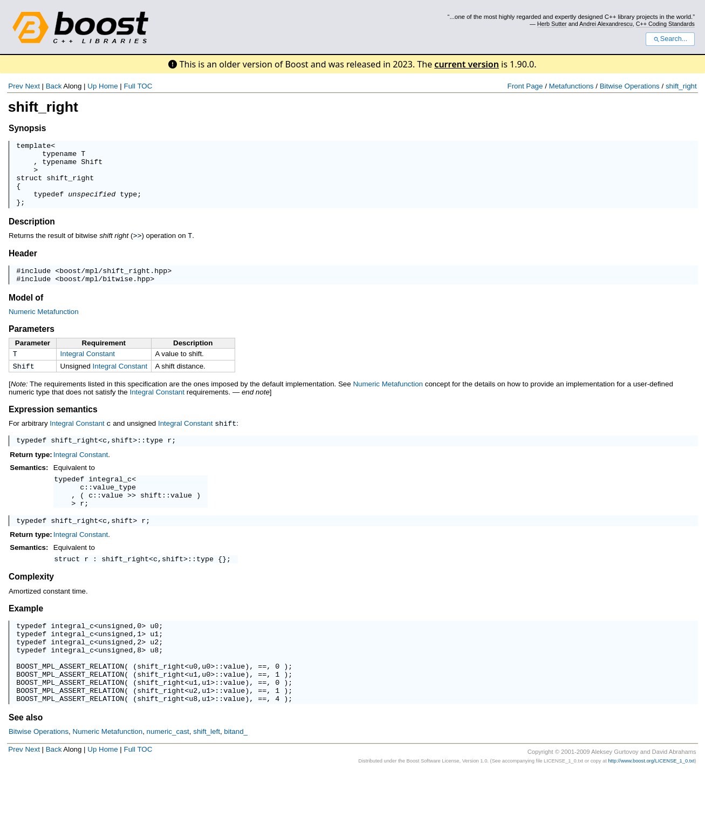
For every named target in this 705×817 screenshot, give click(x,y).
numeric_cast (168, 776)
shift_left (206, 776)
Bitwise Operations (630, 86)
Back (54, 86)
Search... (670, 39)
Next (32, 86)
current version (466, 64)
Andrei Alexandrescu (606, 24)
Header (23, 265)
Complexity (31, 605)
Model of (26, 313)
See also (26, 762)
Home (108, 86)
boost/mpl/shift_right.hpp (113, 284)
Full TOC (138, 86)
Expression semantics (53, 427)
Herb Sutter (552, 24)
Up (92, 86)
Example (26, 637)
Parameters (31, 344)
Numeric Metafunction (44, 327)
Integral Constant (87, 369)
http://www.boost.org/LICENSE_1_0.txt (651, 805)
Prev (15, 86)
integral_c (110, 499)
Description (32, 234)
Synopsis (27, 128)
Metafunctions (571, 86)
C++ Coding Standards (665, 24)
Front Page (525, 86)
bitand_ (236, 776)
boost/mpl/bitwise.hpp (104, 294)
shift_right (681, 86)
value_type (114, 509)
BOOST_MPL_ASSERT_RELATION (70, 704)
